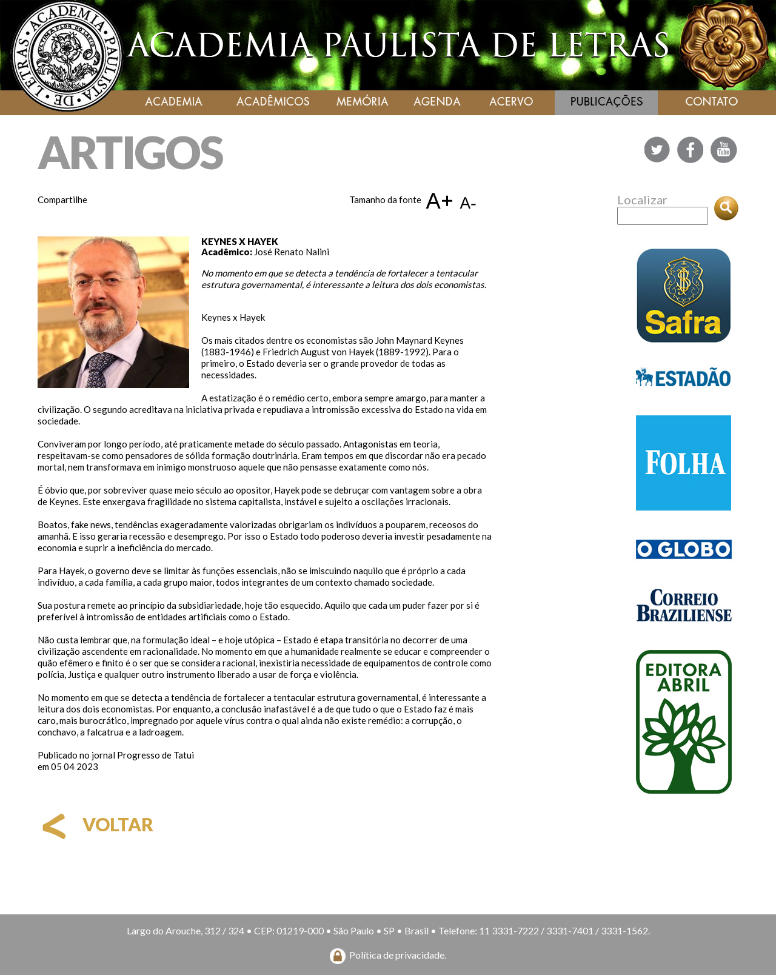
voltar (95, 824)
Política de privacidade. (397, 954)
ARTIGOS (130, 152)
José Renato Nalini (291, 251)
